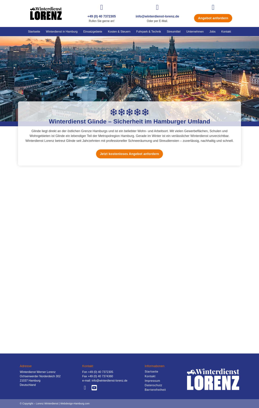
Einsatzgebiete (92, 31)
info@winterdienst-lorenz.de (157, 16)
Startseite (34, 31)
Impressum (152, 380)
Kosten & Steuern (119, 31)
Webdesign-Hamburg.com (75, 403)
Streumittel (173, 31)
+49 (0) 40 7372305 (101, 16)
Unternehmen (195, 31)
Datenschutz (153, 385)
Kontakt (226, 31)
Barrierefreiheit (155, 389)
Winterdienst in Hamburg (62, 31)
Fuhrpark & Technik (148, 31)
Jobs (212, 31)
